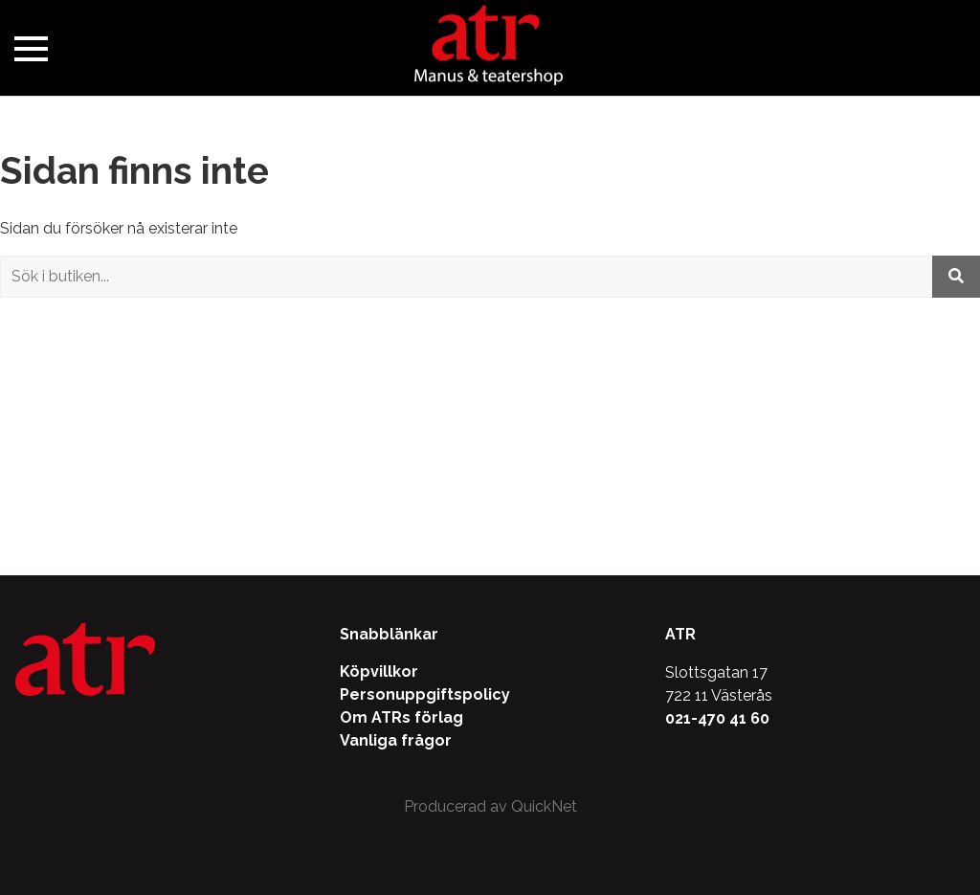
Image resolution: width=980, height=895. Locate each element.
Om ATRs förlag (401, 717)
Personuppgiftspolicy (425, 694)
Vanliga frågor (396, 740)
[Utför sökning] (956, 276)
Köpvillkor (379, 671)
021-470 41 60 (717, 718)
